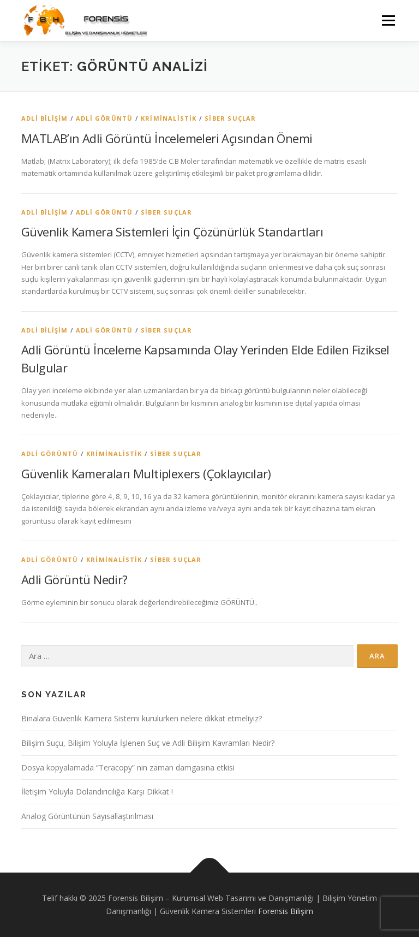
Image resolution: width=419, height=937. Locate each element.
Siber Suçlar (230, 118)
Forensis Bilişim (285, 911)
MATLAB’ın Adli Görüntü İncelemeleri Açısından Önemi (166, 138)
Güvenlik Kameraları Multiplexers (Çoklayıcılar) (146, 473)
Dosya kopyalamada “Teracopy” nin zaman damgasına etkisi (128, 767)
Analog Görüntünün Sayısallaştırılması (87, 816)
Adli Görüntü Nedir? (74, 579)
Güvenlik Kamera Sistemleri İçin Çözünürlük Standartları (172, 231)
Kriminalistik (169, 118)
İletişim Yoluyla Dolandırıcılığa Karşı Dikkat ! (97, 791)
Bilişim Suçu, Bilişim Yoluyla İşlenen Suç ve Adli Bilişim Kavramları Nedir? (147, 743)
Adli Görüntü (104, 118)
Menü (388, 20)
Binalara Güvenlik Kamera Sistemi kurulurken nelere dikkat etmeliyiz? (141, 718)
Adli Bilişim (44, 118)
